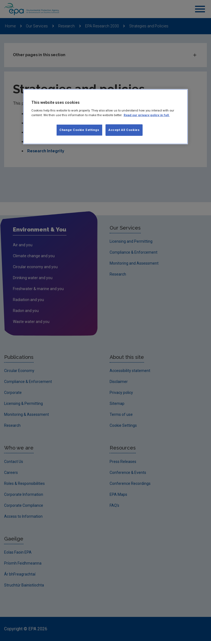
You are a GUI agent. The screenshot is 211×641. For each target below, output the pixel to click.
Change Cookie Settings (79, 130)
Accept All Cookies (124, 130)
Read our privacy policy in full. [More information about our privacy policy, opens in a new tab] (147, 115)
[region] (105, 116)
